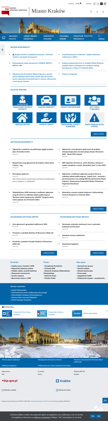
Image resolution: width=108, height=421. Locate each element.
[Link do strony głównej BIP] (36, 11)
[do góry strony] (105, 400)
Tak (92, 416)
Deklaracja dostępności (9, 365)
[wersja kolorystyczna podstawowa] (94, 3)
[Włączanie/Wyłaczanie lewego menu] (2, 49)
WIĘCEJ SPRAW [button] (99, 134)
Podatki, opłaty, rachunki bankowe (24, 271)
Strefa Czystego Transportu (21, 300)
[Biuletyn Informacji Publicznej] (27, 382)
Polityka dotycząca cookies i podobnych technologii (54, 365)
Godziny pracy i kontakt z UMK (23, 266)
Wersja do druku (63, 390)
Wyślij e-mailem (9, 390)
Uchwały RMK (50, 268)
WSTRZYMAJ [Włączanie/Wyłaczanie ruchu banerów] (8, 307)
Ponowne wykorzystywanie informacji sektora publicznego (88, 361)
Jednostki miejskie (49, 37)
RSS (3, 374)
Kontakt (76, 374)
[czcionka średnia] (78, 3)
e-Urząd (102, 37)
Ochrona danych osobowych (11, 360)
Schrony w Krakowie (69, 74)
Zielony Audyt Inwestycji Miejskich (24, 297)
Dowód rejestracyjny (85, 271)
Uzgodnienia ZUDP (85, 276)
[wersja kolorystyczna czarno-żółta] (101, 3)
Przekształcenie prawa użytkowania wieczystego (29, 292)
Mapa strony (6, 371)
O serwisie (41, 371)
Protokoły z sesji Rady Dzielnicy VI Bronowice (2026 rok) (33, 233)
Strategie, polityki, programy (83, 37)
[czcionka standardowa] (76, 3)
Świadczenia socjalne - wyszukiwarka (91, 278)
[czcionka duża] (82, 3)
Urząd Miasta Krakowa (30, 37)
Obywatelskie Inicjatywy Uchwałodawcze (27, 295)
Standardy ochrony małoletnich (73, 235)
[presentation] (107, 311)
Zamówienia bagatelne (70, 244)
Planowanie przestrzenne (21, 273)
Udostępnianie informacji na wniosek (49, 360)
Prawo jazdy (82, 273)
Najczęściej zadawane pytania (22, 268)
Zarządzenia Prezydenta (53, 266)
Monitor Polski (50, 278)
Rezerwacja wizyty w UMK (21, 278)
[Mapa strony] (97, 12)
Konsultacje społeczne (21, 174)
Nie (98, 416)
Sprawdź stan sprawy (85, 266)
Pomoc (40, 374)
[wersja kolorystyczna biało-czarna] (98, 3)
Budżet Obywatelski (19, 290)
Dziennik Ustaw (50, 276)
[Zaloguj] (104, 12)
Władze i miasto (13, 37)
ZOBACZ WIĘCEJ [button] (99, 209)
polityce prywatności (42, 417)
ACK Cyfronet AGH (49, 401)
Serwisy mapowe (18, 276)
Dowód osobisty (83, 268)
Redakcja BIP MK (79, 371)
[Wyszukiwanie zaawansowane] (91, 12)
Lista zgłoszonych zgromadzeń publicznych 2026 (30, 224)
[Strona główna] (4, 37)
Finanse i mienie (64, 37)
